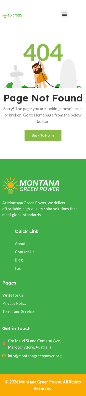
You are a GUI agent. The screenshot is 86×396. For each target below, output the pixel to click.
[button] (64, 14)
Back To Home (43, 135)
